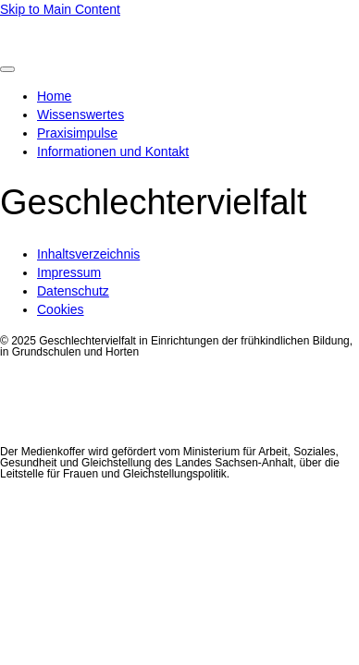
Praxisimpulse (77, 133)
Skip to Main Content (60, 9)
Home (54, 96)
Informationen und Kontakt (113, 151)
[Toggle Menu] (7, 69)
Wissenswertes (80, 114)
